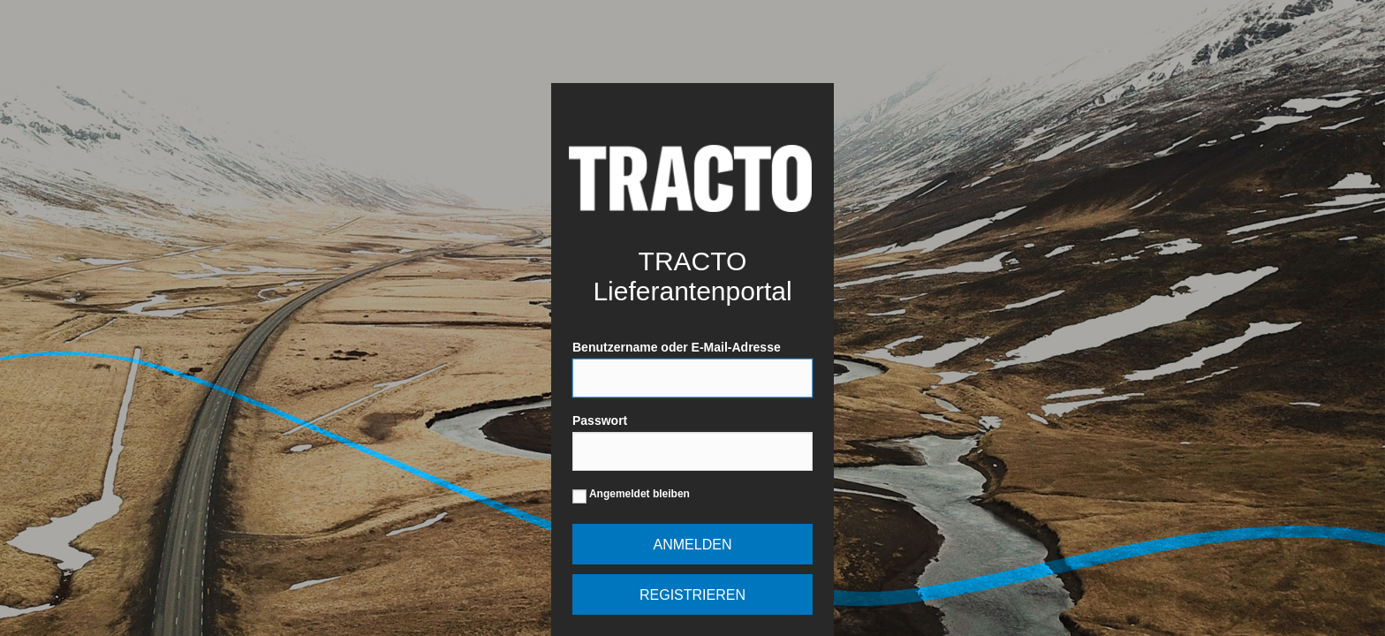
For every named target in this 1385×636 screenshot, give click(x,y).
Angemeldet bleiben (631, 496)
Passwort (692, 442)
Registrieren (692, 594)
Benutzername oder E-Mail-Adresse (692, 369)
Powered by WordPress (690, 178)
